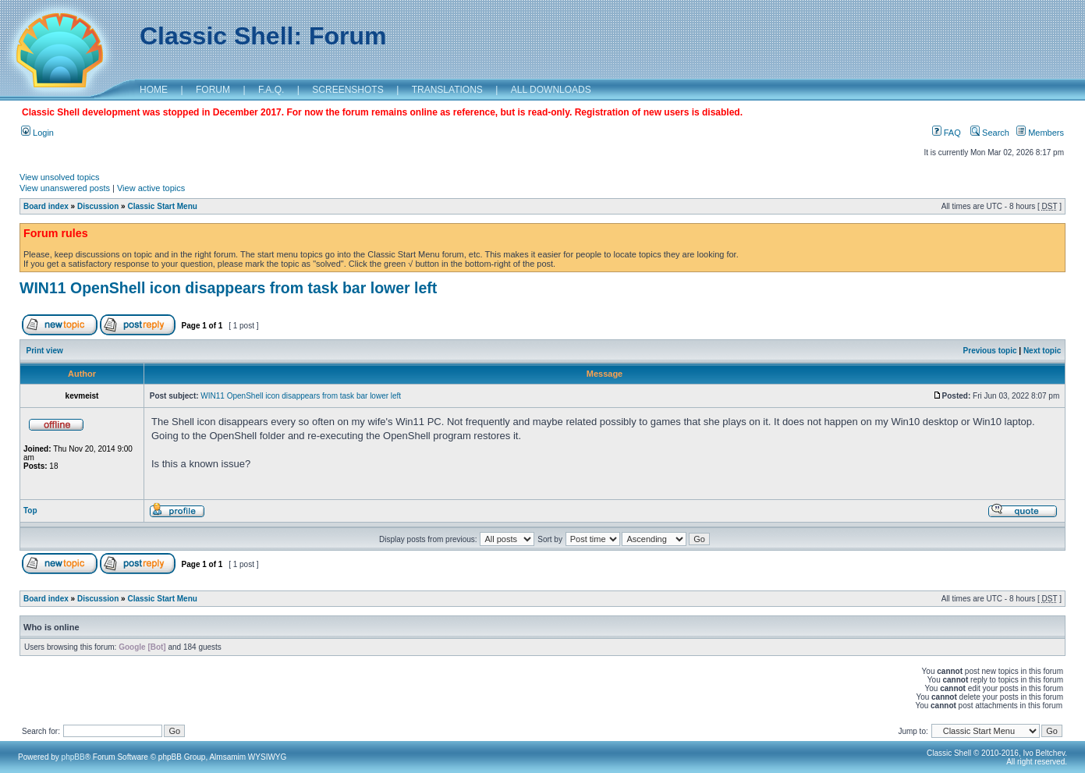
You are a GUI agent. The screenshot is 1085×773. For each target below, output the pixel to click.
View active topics (151, 188)
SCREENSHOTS (347, 89)
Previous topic (990, 350)
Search (989, 132)
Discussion (98, 206)
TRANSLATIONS (447, 89)
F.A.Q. (271, 89)
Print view (45, 350)
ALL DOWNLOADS (551, 89)
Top (30, 510)
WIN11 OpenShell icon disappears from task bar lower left (228, 287)
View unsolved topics (60, 177)
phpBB (73, 757)
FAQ (946, 132)
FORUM (213, 89)
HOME (154, 89)
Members (1040, 132)
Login (37, 132)
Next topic (1042, 350)
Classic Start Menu (162, 206)
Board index (46, 206)
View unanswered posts (65, 188)
